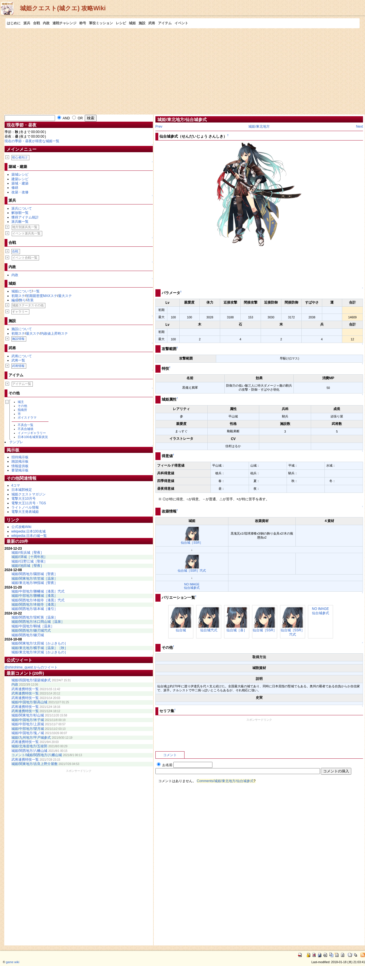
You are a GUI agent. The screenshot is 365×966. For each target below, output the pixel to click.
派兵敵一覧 (20, 222)
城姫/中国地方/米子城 (27, 720)
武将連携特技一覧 (25, 689)
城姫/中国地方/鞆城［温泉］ (32, 626)
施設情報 (18, 338)
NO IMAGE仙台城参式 (192, 586)
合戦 (36, 23)
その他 (22, 405)
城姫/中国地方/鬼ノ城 (27, 733)
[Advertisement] (182, 71)
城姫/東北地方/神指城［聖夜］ (34, 583)
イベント (181, 23)
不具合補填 (25, 429)
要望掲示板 (20, 470)
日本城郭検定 (21, 490)
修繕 (14, 188)
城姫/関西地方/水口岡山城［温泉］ (38, 622)
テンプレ (16, 442)
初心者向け (20, 157)
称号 (82, 23)
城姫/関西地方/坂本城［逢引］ (34, 609)
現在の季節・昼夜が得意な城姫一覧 (32, 141)
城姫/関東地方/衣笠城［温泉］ (34, 579)
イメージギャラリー (32, 433)
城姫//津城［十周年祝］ (29, 557)
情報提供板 (20, 466)
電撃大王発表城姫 (25, 512)
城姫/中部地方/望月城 (27, 729)
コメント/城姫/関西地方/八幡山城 (36, 755)
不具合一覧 (25, 425)
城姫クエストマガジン (28, 494)
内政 (46, 23)
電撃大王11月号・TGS (28, 503)
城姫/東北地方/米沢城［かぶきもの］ (39, 652)
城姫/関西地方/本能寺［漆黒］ (34, 604)
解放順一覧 (20, 213)
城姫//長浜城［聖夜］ (27, 553)
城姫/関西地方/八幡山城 (29, 751)
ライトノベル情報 (25, 507)
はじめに (14, 23)
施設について (21, 329)
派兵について (21, 208)
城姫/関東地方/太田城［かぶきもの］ (39, 643)
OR (77, 118)
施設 (142, 23)
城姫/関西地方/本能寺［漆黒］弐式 (38, 600)
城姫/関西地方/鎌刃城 (27, 635)
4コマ (15, 485)
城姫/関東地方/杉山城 (27, 715)
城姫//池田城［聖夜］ (27, 566)
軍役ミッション (101, 23)
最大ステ (65, 296)
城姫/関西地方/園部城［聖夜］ (34, 574)
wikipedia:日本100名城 (28, 531)
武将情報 (18, 365)
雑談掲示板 (20, 461)
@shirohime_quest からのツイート (31, 667)
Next (359, 126)
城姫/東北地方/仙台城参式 (182, 119)
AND (63, 118)
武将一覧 (18, 360)
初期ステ (18, 296)
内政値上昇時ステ (54, 334)
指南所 (22, 409)
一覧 (36, 291)
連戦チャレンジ (64, 23)
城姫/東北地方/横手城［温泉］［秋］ (39, 648)
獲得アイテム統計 (25, 217)
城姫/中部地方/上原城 (27, 724)
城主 (21, 401)
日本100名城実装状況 (33, 437)
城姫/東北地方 (259, 126)
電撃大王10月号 (23, 499)
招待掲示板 (20, 457)
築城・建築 (20, 183)
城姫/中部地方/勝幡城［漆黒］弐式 (38, 591)
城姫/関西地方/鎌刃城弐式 (31, 630)
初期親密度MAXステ (41, 296)
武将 (151, 23)
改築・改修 (20, 192)
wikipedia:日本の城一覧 (29, 536)
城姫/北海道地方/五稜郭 (29, 746)
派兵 (26, 23)
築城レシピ (20, 174)
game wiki (12, 962)
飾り (22, 300)
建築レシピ (20, 179)
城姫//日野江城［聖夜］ (29, 561)
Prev (158, 126)
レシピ (121, 23)
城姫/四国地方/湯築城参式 (31, 680)
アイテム (165, 23)
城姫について (21, 291)
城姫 (132, 23)
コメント (170, 755)
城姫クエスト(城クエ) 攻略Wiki (63, 8)
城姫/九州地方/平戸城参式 (31, 738)
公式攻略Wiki (21, 527)
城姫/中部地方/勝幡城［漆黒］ (34, 596)
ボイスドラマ (27, 417)
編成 (14, 300)
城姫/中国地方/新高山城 (29, 702)
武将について (21, 356)
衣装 (30, 300)
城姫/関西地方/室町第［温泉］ (34, 617)
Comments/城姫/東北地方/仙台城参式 (225, 781)
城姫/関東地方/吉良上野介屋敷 (34, 764)
